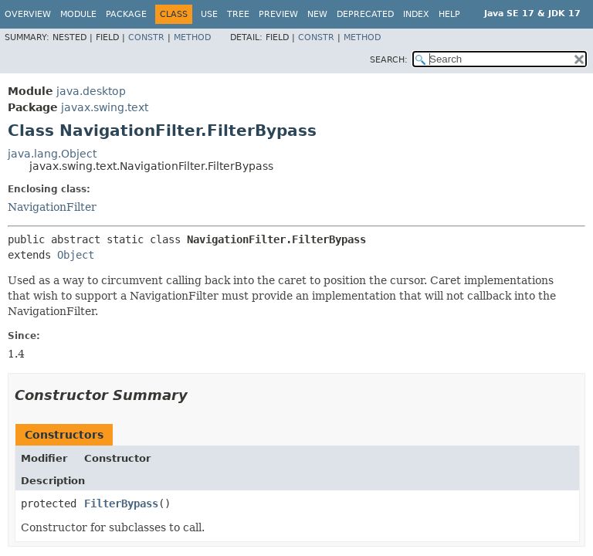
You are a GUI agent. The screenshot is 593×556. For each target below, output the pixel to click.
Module (78, 14)
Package (126, 14)
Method (192, 37)
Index (416, 14)
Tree (238, 14)
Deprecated (365, 14)
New (317, 14)
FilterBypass (121, 503)
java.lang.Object (52, 153)
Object (75, 255)
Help (449, 14)
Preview (278, 14)
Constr (146, 37)
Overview (28, 14)
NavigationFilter (52, 207)
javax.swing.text (104, 107)
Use (209, 14)
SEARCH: (389, 60)
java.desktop (91, 91)
